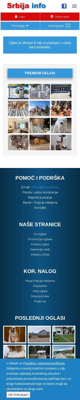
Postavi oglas (40, 244)
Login (20, 16)
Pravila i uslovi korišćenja (40, 192)
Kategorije (59, 26)
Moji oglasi (40, 291)
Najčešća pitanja (40, 197)
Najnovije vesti (40, 249)
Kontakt (40, 208)
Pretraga (20, 25)
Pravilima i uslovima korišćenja (44, 363)
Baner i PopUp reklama (40, 202)
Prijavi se (40, 301)
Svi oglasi (40, 234)
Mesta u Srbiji (40, 254)
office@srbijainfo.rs (45, 187)
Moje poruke (40, 296)
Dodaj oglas (60, 16)
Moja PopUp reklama (40, 280)
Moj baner (40, 286)
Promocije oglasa (40, 239)
